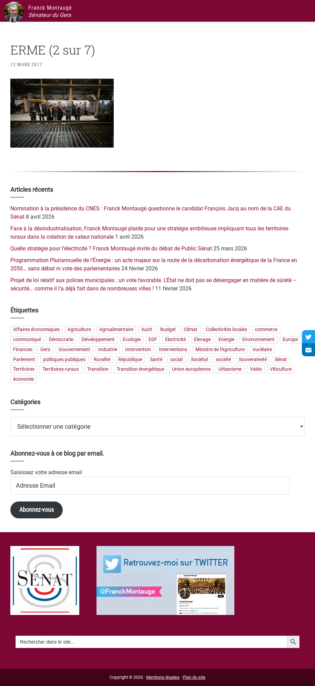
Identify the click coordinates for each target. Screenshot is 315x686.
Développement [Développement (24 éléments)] (98, 339)
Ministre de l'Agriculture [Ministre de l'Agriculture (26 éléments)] (220, 349)
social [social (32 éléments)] (176, 359)
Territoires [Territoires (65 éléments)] (23, 369)
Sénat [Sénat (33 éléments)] (281, 359)
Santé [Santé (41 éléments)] (156, 359)
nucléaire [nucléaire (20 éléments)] (262, 349)
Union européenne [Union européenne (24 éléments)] (191, 369)
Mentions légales (163, 677)
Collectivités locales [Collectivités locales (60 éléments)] (226, 330)
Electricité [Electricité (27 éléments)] (175, 339)
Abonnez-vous (36, 509)
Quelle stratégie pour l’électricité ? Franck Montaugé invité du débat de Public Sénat (111, 248)
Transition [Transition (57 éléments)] (98, 369)
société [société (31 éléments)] (223, 359)
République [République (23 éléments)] (130, 359)
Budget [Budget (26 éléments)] (168, 330)
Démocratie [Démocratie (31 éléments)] (61, 339)
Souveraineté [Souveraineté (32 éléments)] (253, 359)
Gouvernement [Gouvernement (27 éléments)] (74, 349)
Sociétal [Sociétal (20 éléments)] (199, 359)
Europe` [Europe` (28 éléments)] (291, 339)
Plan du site (194, 677)
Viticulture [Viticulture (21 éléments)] (281, 369)
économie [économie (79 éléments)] (23, 379)
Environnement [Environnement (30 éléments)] (258, 339)
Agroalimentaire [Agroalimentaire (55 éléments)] (116, 330)
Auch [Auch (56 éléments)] (146, 330)
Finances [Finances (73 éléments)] (22, 349)
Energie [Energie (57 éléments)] (226, 339)
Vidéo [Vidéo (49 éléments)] (256, 369)
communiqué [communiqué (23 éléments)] (27, 339)
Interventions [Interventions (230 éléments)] (173, 349)
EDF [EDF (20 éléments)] (153, 339)
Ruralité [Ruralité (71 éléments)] (102, 359)
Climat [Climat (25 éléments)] (190, 330)
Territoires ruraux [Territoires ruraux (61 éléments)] (60, 369)
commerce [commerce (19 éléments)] (266, 330)
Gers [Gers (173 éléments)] (45, 349)
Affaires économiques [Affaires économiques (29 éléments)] (36, 330)
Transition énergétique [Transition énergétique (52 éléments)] (140, 369)
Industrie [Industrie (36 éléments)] (107, 349)
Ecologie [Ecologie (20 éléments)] (132, 339)
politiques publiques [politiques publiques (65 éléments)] (64, 359)
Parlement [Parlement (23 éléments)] (24, 359)
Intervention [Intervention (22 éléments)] (138, 349)
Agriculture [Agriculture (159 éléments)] (79, 330)
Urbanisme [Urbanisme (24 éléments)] (230, 369)
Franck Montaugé (50, 7)
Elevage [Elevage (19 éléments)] (202, 339)
